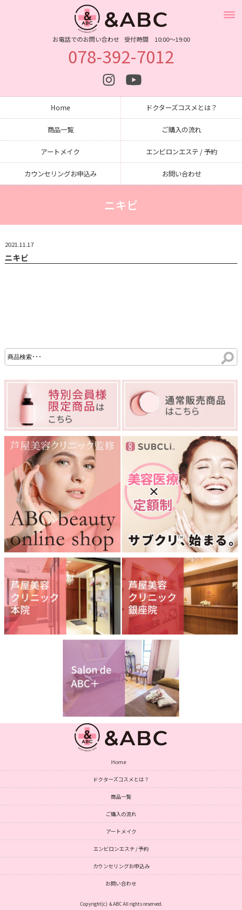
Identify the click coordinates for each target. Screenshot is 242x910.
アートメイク (60, 151)
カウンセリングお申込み (60, 173)
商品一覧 (60, 129)
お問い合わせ (181, 173)
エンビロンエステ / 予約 (181, 151)
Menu (230, 10)
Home (60, 107)
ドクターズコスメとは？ (181, 107)
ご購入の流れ (181, 129)
